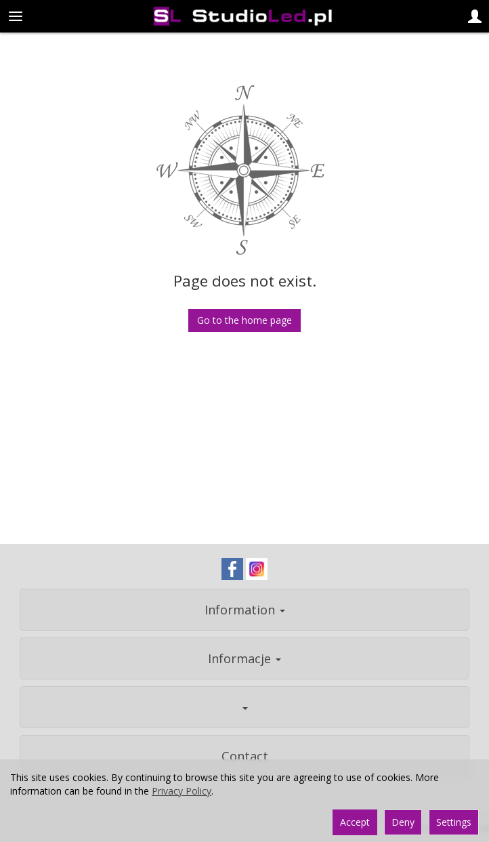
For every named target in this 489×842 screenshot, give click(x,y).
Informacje (244, 658)
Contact (244, 756)
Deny (402, 822)
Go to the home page (244, 320)
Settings (453, 822)
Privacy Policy (181, 790)
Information (245, 610)
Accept (355, 822)
